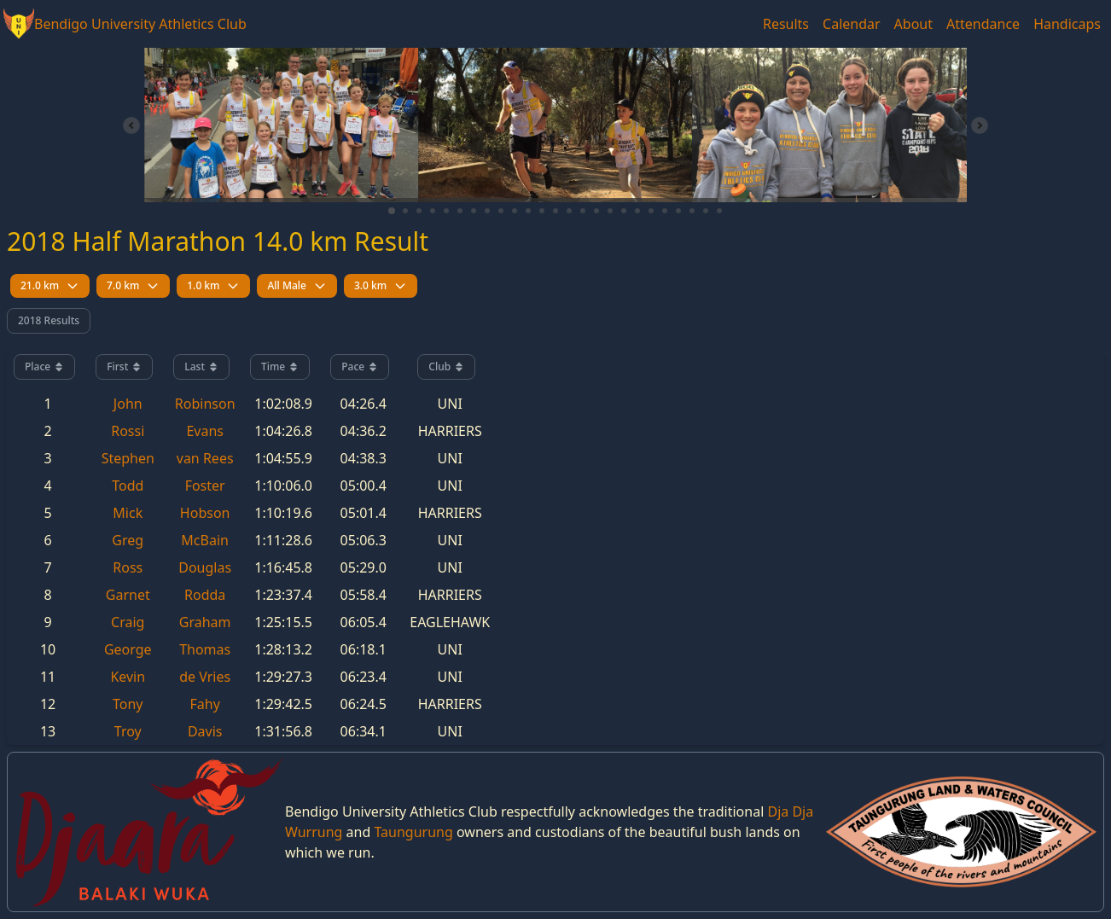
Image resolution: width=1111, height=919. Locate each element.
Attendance (983, 24)
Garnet (128, 594)
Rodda (204, 594)
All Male (296, 285)
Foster (205, 485)
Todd (127, 485)
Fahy (205, 704)
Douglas (204, 567)
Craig (127, 622)
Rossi (127, 431)
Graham (205, 622)
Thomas (204, 649)
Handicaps (1067, 24)
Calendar (852, 24)
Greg (127, 540)
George (128, 649)
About (913, 24)
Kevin (127, 676)
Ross (128, 567)
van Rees (205, 458)
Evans (205, 431)
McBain (205, 540)
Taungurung (413, 832)
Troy (128, 731)
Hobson (205, 512)
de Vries (204, 676)
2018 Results (48, 320)
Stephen (128, 458)
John (128, 403)
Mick (128, 512)
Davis (205, 731)
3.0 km (380, 285)
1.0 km (213, 285)
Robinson (205, 403)
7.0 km (133, 285)
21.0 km (49, 285)
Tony (128, 704)
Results (786, 24)
